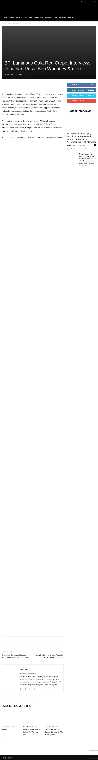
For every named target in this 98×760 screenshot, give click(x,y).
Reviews (19, 18)
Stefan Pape (71, 145)
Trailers (28, 18)
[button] (93, 18)
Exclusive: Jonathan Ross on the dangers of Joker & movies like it (16, 656)
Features (48, 18)
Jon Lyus (10, 74)
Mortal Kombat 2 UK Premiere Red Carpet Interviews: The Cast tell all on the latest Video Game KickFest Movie (87, 158)
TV (56, 18)
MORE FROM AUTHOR (18, 706)
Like (92, 84)
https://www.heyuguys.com (28, 673)
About (70, 18)
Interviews (38, 18)
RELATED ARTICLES (17, 701)
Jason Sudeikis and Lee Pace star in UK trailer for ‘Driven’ (49, 656)
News (11, 18)
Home (5, 18)
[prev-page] (3, 739)
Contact (62, 18)
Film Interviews (13, 23)
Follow (91, 90)
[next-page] (7, 739)
